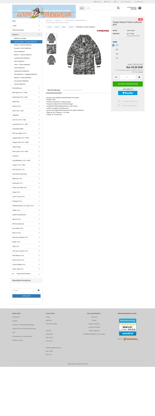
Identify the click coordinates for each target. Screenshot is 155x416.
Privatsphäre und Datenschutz (22, 336)
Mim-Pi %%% (16, 219)
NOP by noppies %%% (19, 133)
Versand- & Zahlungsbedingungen (23, 325)
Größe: (115, 42)
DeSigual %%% (17, 201)
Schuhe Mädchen (19, 84)
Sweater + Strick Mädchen (22, 48)
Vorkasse (94, 317)
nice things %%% (17, 228)
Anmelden (26, 296)
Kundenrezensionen (72, 90)
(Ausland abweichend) (133, 36)
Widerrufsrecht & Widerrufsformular (23, 328)
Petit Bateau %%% (18, 255)
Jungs (14, 25)
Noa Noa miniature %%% (20, 237)
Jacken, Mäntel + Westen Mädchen (25, 42)
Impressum (16, 317)
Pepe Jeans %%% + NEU (20, 151)
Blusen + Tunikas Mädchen (23, 55)
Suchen (108, 2)
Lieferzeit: (116, 33)
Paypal (94, 320)
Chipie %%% (16, 192)
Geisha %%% (16, 106)
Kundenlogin (126, 2)
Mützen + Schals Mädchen (22, 77)
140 (115, 45)
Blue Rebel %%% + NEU (19, 92)
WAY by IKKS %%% (18, 169)
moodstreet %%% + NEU (20, 124)
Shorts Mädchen (19, 68)
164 (115, 54)
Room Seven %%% (18, 260)
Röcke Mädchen (19, 61)
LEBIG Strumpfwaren (19, 215)
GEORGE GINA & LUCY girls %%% (23, 206)
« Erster (49, 27)
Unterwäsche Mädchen (21, 71)
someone (15, 156)
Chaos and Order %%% (19, 187)
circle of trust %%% (18, 196)
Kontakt (14, 321)
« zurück (56, 27)
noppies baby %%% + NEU (20, 138)
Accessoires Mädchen (21, 81)
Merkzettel (138, 2)
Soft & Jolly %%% (17, 269)
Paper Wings (16, 147)
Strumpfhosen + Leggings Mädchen (25, 74)
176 (115, 58)
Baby (14, 21)
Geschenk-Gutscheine (19, 174)
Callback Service (17, 340)
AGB (13, 332)
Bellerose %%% (17, 178)
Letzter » (71, 27)
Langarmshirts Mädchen (22, 58)
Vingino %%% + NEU (18, 165)
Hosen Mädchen (19, 51)
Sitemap (97, 2)
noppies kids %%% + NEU (20, 142)
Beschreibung (54, 90)
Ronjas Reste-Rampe (21, 273)
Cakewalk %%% (17, 183)
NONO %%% (16, 242)
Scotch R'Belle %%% (18, 264)
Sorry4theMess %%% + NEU (21, 160)
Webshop (70, 364)
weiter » (64, 27)
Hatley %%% (16, 210)
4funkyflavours (17, 88)
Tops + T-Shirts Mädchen (22, 64)
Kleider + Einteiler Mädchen (23, 45)
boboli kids (15, 101)
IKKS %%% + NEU (18, 111)
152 (115, 49)
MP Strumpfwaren (18, 224)
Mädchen (15, 34)
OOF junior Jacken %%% (20, 251)
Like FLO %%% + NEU (19, 120)
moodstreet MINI (17, 129)
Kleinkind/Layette (18, 30)
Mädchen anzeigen (20, 38)
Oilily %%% (15, 246)
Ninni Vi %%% (16, 233)
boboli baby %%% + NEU (20, 97)
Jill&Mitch (15, 115)
